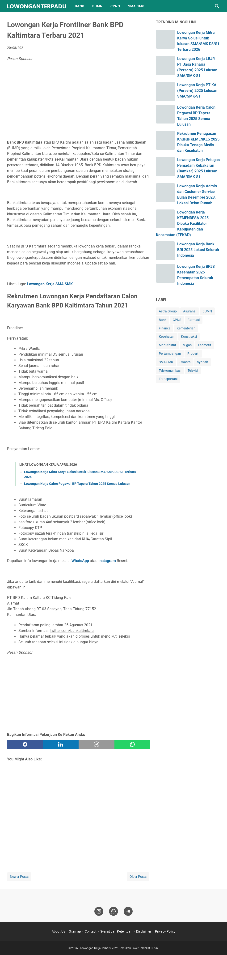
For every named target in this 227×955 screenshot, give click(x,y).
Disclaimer (143, 931)
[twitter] (61, 744)
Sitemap (75, 931)
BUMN (97, 6)
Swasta (185, 362)
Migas (187, 345)
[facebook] (25, 744)
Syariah (202, 362)
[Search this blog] (217, 6)
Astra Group (168, 311)
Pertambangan (170, 353)
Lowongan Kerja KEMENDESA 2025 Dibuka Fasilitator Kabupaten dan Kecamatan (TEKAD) (182, 223)
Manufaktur (167, 345)
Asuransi (189, 311)
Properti (193, 353)
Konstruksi (189, 336)
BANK (79, 6)
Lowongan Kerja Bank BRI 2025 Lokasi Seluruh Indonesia (198, 250)
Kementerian (186, 328)
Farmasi (194, 320)
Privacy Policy (165, 931)
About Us (58, 931)
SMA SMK (136, 6)
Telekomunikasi (170, 370)
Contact (91, 931)
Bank (162, 320)
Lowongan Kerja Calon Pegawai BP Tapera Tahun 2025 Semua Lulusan (77, 484)
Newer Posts (19, 876)
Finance (164, 328)
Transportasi (168, 379)
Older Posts (138, 876)
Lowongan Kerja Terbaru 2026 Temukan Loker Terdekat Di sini (119, 948)
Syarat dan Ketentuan (116, 931)
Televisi (193, 370)
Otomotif (204, 345)
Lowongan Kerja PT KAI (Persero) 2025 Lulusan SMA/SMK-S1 (197, 90)
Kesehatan (167, 336)
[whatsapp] (132, 744)
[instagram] (98, 911)
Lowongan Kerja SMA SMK (50, 284)
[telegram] (96, 744)
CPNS (115, 6)
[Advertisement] (78, 102)
